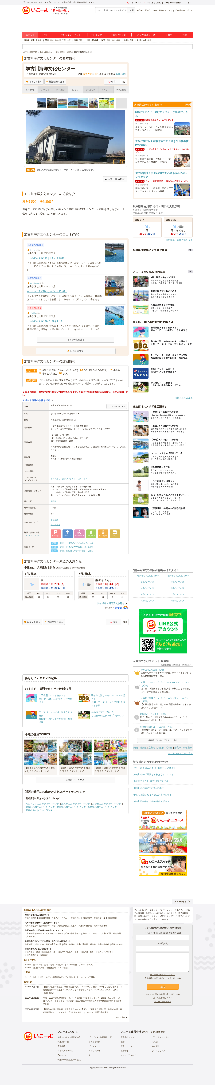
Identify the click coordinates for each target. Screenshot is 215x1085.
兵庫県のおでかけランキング (71, 807)
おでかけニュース (146, 35)
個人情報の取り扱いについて (162, 974)
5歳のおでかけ (177, 588)
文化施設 (54, 520)
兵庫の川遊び (30, 936)
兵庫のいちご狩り (103, 952)
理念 (123, 1042)
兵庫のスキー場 (48, 952)
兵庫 (118, 40)
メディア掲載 (94, 1051)
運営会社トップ (127, 1037)
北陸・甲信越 (92, 40)
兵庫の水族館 (117, 944)
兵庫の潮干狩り (87, 952)
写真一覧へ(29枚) (115, 179)
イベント (46, 35)
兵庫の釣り (75, 918)
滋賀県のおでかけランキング (75, 803)
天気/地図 (121, 89)
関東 (47, 40)
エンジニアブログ (128, 1055)
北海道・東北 (29, 40)
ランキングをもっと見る (180, 753)
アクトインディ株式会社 (153, 1032)
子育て (169, 35)
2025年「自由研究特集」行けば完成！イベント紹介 (47, 968)
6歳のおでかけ (147, 594)
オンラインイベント (71, 35)
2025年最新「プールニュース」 (80, 965)
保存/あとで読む (152, 2)
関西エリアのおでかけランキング (42, 803)
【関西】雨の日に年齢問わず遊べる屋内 (76, 551)
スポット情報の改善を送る (36, 400)
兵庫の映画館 (69, 944)
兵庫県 (169, 747)
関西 (103, 40)
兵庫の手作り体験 (47, 926)
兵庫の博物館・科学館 (86, 944)
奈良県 (177, 747)
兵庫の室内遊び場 (53, 944)
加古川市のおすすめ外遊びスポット (151, 801)
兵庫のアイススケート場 (67, 952)
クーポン (60, 89)
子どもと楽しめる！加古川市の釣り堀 (152, 794)
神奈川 (58, 40)
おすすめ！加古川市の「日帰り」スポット (154, 767)
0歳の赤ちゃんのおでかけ (148, 576)
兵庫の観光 (112, 918)
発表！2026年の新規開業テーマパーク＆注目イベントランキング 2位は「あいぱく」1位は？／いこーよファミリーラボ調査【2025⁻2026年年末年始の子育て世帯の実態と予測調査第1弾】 (82, 1001)
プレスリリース (158, 1051)
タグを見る (55, 525)
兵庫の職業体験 (100, 926)
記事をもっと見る (75, 780)
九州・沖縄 (141, 40)
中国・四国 (128, 40)
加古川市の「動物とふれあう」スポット (153, 774)
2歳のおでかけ (147, 582)
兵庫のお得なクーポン (34, 933)
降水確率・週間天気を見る (111, 603)
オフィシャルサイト (116, 406)
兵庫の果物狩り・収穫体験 (36, 955)
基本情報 (30, 89)
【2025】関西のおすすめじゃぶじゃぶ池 (76, 547)
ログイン (187, 2)
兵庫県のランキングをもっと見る (162, 740)
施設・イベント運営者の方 (69, 1037)
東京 (52, 40)
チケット (45, 89)
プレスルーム (94, 1046)
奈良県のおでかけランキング (102, 807)
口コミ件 (120, 74)
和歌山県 (187, 747)
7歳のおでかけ (177, 594)
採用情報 (124, 1051)
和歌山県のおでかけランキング (41, 810)
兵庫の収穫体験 (85, 926)
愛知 (81, 40)
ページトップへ (182, 902)
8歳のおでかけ (147, 601)
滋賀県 (143, 747)
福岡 (149, 40)
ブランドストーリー (160, 1037)
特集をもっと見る (184, 397)
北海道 (39, 40)
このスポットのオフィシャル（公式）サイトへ (71, 479)
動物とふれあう (165, 10)
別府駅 (53, 501)
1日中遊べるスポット (183, 10)
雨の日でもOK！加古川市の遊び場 (150, 781)
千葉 (64, 40)
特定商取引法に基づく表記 (69, 1060)
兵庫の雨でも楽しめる (34, 944)
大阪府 (160, 747)
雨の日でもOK (151, 10)
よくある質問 (94, 1042)
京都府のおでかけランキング (106, 803)
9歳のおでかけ (177, 601)
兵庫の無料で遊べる (54, 933)
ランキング (96, 35)
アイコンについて (31, 535)
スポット (30, 35)
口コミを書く (34, 81)
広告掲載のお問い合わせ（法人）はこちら (163, 978)
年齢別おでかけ (118, 35)
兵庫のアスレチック (91, 933)
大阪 (108, 40)
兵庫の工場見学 (31, 926)
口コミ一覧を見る (76, 339)
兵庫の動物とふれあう (67, 926)
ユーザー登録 (30, 977)
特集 (185, 35)
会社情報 (156, 1046)
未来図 (155, 1042)
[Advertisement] (75, 224)
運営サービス (126, 1046)
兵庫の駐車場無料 (72, 933)
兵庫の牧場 (87, 918)
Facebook (62, 1055)
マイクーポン (134, 2)
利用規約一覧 (63, 1042)
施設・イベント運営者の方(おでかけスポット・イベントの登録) (67, 977)
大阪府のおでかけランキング (40, 807)
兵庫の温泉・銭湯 (32, 952)
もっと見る (120, 1017)
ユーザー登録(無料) (172, 2)
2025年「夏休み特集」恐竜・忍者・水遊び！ (44, 965)
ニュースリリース (65, 1051)
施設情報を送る (55, 81)
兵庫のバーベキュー (60, 918)
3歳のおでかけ (177, 582)
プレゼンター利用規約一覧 (100, 1037)
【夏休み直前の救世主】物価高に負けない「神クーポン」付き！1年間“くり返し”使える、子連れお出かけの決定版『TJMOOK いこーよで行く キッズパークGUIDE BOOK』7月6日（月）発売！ (82, 990)
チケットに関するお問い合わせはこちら (162, 994)
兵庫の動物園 (44, 918)
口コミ (75, 89)
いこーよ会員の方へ (162, 1002)
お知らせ (90, 89)
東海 (76, 40)
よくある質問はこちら (162, 998)
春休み (140, 10)
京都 (113, 40)
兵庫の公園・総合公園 (111, 933)
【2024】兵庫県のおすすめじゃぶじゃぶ (76, 543)
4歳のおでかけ (147, 588)
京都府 (152, 747)
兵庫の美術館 (103, 944)
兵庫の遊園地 (30, 918)
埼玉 (69, 40)
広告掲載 (61, 1046)
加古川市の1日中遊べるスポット (149, 788)
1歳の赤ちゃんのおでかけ (178, 576)
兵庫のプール (99, 918)
